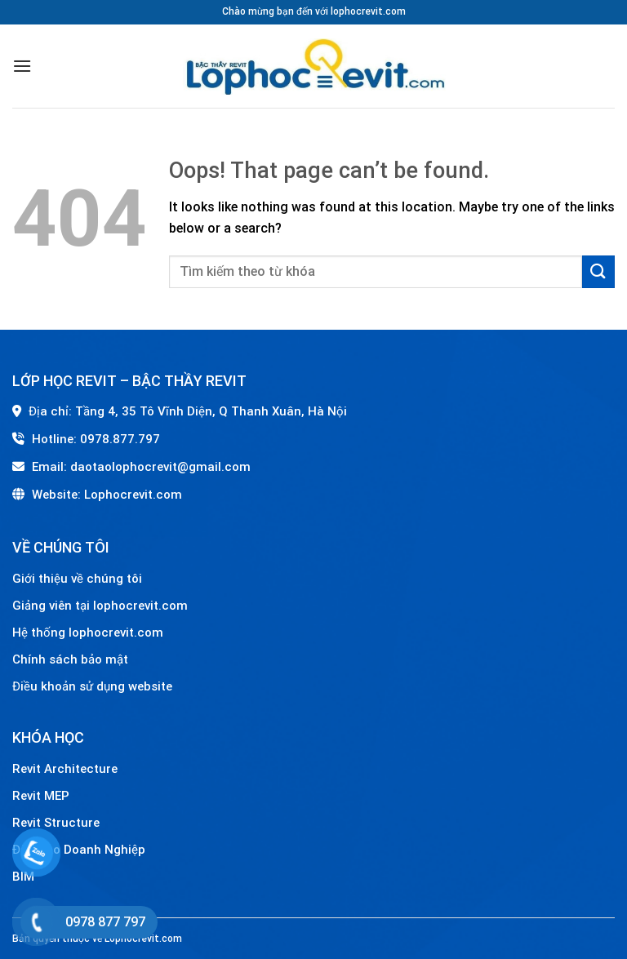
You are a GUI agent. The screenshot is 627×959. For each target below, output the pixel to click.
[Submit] (598, 271)
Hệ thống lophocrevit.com (87, 632)
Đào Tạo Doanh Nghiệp (80, 849)
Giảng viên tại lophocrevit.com (100, 605)
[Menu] (22, 66)
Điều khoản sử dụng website (92, 686)
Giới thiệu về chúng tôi (77, 578)
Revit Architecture (65, 768)
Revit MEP (40, 795)
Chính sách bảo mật (70, 659)
